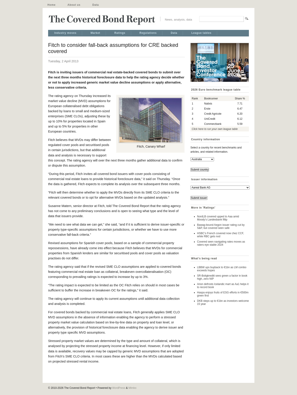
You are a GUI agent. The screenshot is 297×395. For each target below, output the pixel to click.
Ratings (119, 32)
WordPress (118, 387)
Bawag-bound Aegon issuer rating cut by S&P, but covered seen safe (220, 226)
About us (74, 4)
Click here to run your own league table (215, 129)
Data (95, 4)
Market (95, 32)
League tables (201, 32)
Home (51, 4)
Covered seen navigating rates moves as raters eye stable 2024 (221, 243)
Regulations (148, 32)
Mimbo (132, 387)
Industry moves (65, 32)
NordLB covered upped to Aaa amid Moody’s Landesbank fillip (218, 218)
